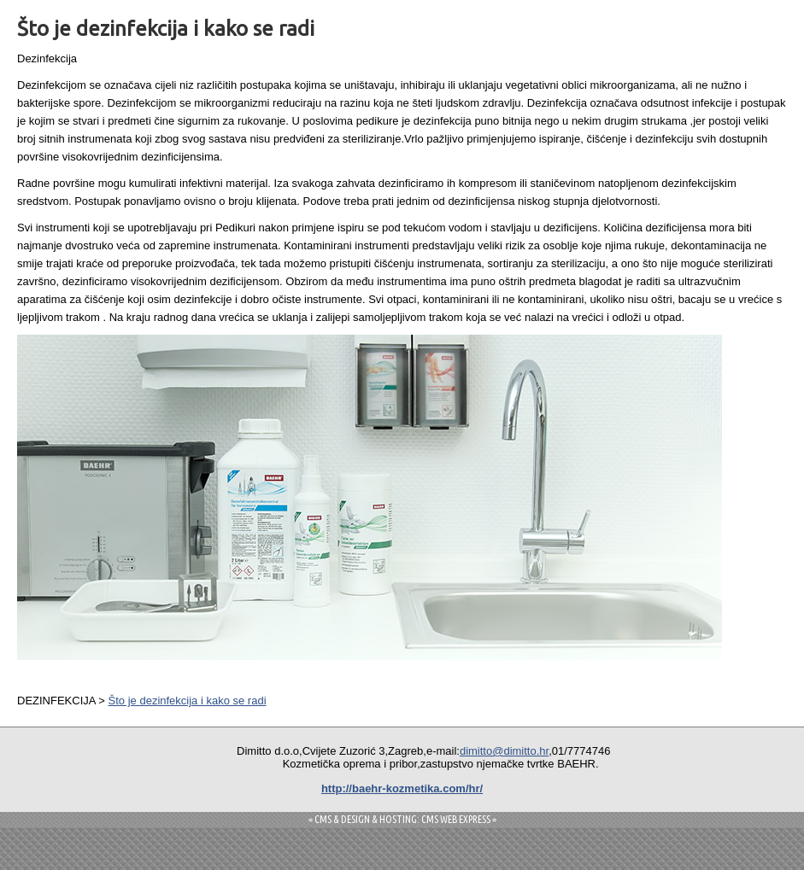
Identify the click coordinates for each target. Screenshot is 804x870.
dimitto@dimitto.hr (504, 750)
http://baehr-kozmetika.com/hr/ (402, 788)
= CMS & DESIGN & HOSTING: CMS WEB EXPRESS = (402, 819)
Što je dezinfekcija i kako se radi (188, 700)
